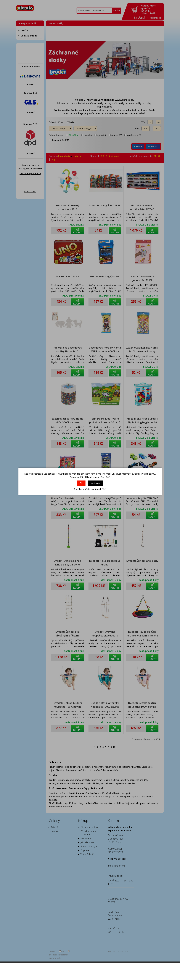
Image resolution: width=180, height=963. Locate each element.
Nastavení (95, 483)
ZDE (104, 489)
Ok (81, 483)
